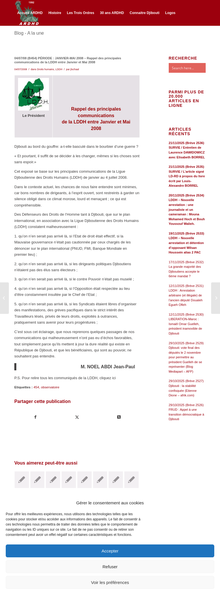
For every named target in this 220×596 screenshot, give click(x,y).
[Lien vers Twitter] (24, 38)
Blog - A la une (29, 33)
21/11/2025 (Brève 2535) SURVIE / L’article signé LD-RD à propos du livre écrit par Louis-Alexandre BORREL (187, 176)
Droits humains (45, 69)
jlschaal (74, 69)
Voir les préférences (110, 582)
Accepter (109, 550)
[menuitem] (30, 12)
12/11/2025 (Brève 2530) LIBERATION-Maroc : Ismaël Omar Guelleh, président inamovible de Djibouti (186, 324)
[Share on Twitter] (118, 417)
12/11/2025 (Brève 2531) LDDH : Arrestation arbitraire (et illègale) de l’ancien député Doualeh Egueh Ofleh (186, 295)
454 (36, 387)
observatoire (50, 387)
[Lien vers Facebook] (16, 38)
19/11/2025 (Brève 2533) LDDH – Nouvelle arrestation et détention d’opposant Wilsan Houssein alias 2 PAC (186, 243)
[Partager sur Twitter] (77, 417)
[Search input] (193, 68)
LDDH (58, 69)
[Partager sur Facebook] (35, 417)
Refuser (110, 566)
